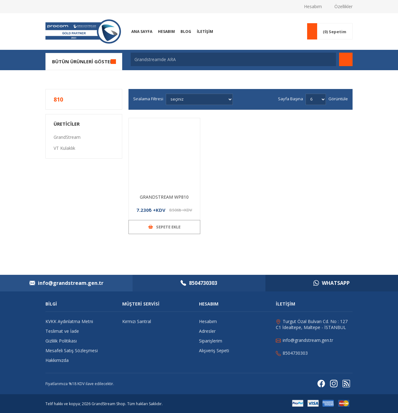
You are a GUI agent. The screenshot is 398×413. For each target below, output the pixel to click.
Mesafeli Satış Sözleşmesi (71, 350)
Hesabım (313, 6)
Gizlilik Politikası (61, 341)
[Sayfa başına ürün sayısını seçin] (316, 99)
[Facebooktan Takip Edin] (321, 383)
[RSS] (346, 383)
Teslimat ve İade (62, 331)
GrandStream (67, 137)
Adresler (207, 331)
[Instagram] (334, 383)
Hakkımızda (57, 360)
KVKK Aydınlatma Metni (69, 321)
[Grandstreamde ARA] (233, 59)
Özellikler (343, 6)
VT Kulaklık (64, 148)
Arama (346, 59)
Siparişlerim (210, 341)
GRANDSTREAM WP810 (164, 197)
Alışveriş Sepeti (214, 350)
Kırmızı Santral (136, 321)
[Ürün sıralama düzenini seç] (199, 99)
